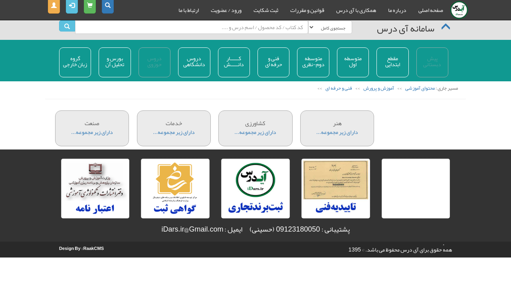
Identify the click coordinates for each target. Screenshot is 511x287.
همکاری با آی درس (356, 10)
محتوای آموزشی (419, 88)
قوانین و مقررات (307, 10)
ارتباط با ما (188, 10)
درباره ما (397, 10)
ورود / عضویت (226, 10)
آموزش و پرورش (378, 88)
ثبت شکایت (266, 10)
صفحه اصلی (430, 10)
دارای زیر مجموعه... (92, 124)
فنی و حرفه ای (338, 88)
